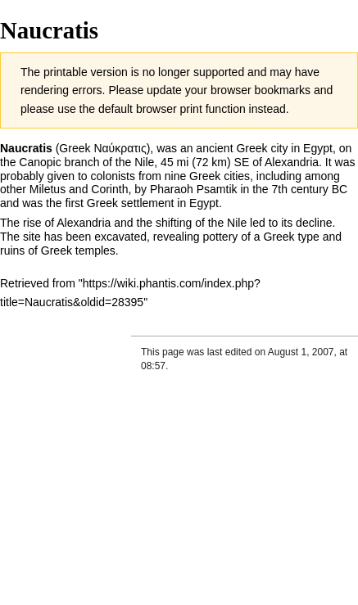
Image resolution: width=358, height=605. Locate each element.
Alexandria (292, 162)
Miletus (47, 189)
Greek (102, 203)
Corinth (109, 189)
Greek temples (78, 250)
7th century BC (310, 189)
